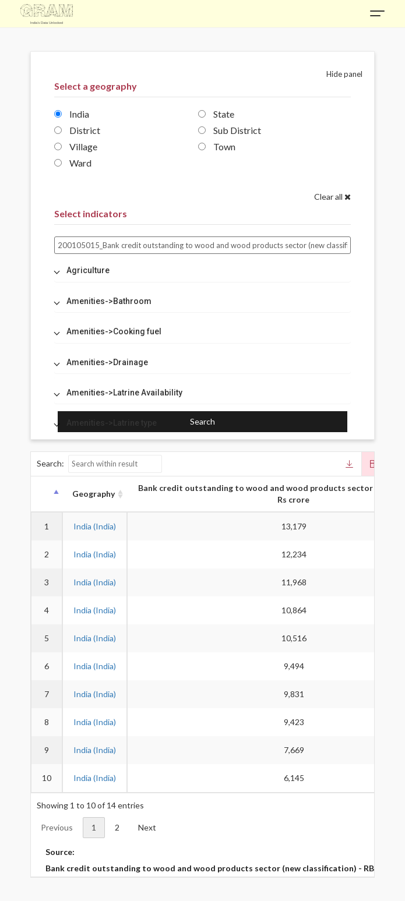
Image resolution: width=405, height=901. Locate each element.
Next (147, 827)
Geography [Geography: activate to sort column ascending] (93, 494)
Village (75, 146)
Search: (99, 464)
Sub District (229, 130)
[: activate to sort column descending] (46, 494)
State (216, 113)
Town (216, 146)
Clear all (332, 197)
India (71, 113)
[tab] (202, 270)
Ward (72, 162)
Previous (57, 827)
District (77, 130)
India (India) (94, 526)
